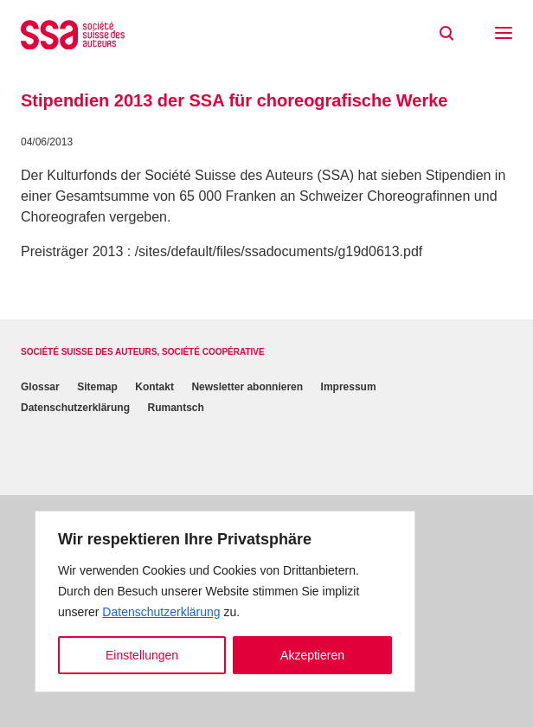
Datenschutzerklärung (161, 612)
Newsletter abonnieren (247, 387)
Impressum (348, 387)
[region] (225, 601)
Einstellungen (142, 655)
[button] (503, 34)
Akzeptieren (312, 655)
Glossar (40, 387)
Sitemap (97, 387)
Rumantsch (175, 408)
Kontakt (154, 387)
